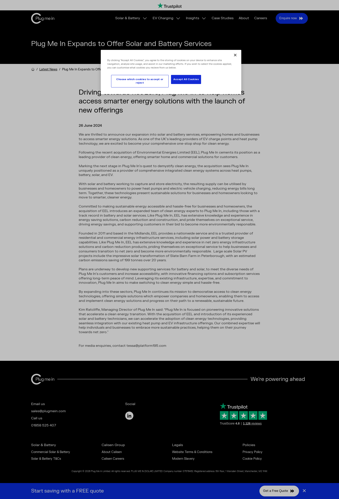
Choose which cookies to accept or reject (139, 81)
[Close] (235, 55)
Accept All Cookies (186, 79)
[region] (171, 72)
